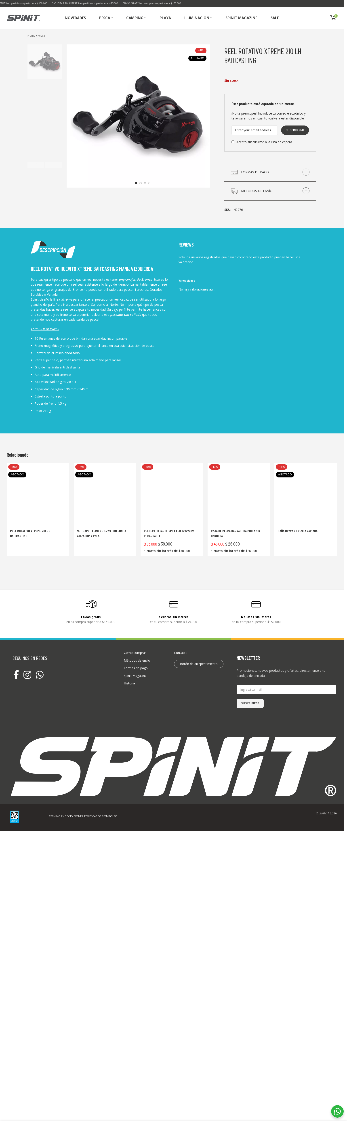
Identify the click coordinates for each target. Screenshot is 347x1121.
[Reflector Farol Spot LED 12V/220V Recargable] (172, 494)
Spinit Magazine (135, 675)
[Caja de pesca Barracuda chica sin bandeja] (239, 494)
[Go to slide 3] (145, 183)
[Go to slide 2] (140, 183)
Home (31, 36)
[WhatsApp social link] (40, 675)
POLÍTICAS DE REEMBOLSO (100, 816)
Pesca (41, 36)
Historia (129, 683)
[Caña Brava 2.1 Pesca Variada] (305, 494)
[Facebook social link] (16, 675)
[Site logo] (23, 17)
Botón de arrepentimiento (199, 664)
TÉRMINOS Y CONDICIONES (66, 816)
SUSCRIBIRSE (250, 703)
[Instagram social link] (27, 675)
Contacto (180, 652)
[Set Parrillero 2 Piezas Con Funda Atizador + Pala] (105, 494)
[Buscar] (313, 17)
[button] (35, 165)
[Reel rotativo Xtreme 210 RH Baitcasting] (38, 494)
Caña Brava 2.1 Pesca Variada (298, 531)
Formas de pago (136, 668)
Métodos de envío (137, 660)
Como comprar (135, 652)
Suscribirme (295, 130)
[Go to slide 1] (136, 183)
